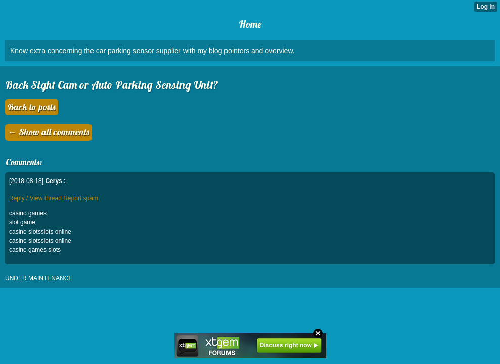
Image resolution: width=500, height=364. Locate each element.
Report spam (80, 198)
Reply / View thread (35, 198)
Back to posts (32, 107)
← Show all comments (48, 132)
